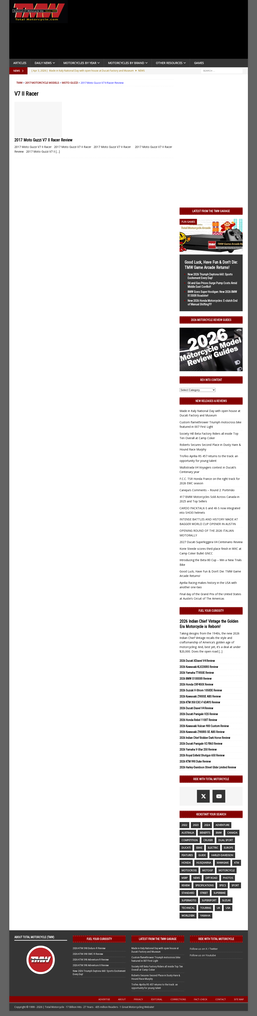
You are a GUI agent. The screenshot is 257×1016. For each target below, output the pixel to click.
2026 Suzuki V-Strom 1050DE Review (201, 690)
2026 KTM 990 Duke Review (195, 761)
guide (202, 855)
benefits (205, 832)
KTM (236, 862)
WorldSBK (188, 915)
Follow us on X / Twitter (204, 949)
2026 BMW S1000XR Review (196, 678)
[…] (58, 151)
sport (235, 885)
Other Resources (169, 63)
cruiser (208, 840)
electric (213, 847)
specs (222, 885)
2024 (207, 825)
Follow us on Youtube (203, 955)
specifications (204, 885)
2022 (184, 825)
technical (188, 908)
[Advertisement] (159, 30)
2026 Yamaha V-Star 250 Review (198, 749)
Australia (188, 832)
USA (228, 908)
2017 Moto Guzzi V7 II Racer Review (43, 140)
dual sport (225, 840)
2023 (196, 825)
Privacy (138, 999)
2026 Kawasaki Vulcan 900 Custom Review (204, 726)
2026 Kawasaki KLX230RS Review (199, 666)
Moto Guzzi (70, 82)
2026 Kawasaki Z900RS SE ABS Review (202, 732)
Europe (228, 847)
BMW (219, 832)
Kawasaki (222, 862)
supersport (209, 900)
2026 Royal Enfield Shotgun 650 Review (202, 755)
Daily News (43, 63)
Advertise (104, 999)
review (186, 885)
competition (190, 840)
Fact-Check (200, 999)
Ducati (186, 847)
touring (205, 908)
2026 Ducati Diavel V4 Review (196, 708)
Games (199, 63)
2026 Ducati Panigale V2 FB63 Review (201, 743)
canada (232, 832)
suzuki (226, 900)
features (187, 855)
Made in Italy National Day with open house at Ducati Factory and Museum (155, 950)
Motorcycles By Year (79, 63)
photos (228, 878)
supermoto (189, 900)
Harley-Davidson (222, 855)
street (204, 893)
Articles (19, 63)
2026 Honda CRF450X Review (196, 684)
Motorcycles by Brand (126, 63)
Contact (220, 999)
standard (188, 893)
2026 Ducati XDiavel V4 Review (197, 660)
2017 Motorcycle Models (42, 82)
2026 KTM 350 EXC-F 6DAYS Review (200, 702)
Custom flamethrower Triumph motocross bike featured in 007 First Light (155, 959)
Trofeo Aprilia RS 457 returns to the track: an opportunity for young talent (154, 986)
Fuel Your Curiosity (211, 610)
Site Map (239, 999)
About (122, 999)
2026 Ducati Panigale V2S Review (199, 714)
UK (218, 908)
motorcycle (227, 870)
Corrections (178, 999)
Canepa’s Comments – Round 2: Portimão (207, 490)
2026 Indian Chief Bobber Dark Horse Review (205, 737)
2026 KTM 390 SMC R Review (88, 953)
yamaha (205, 915)
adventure (222, 825)
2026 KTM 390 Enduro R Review (89, 948)
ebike (199, 847)
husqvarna (203, 862)
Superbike (219, 893)
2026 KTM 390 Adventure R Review (91, 959)
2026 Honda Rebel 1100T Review (198, 720)
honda (186, 862)
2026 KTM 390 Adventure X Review (91, 965)
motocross (189, 870)
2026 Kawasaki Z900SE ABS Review (200, 696)
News (196, 878)
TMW (19, 82)
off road (211, 878)
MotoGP (207, 870)
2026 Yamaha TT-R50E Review (197, 672)
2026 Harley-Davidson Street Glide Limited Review (208, 767)
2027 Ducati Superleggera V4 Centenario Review (211, 542)
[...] (220, 651)
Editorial (156, 999)
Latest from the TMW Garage (211, 211)
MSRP (185, 878)
